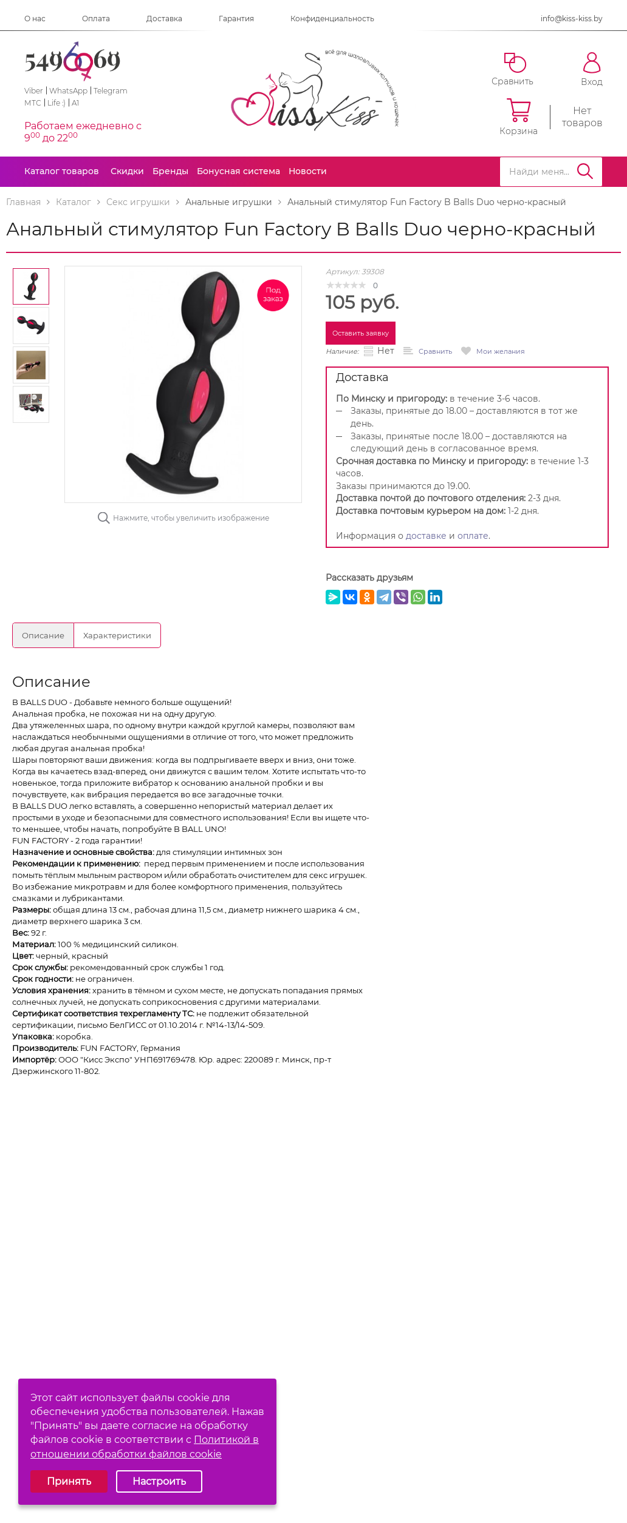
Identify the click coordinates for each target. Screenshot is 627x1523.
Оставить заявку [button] (360, 333)
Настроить (159, 1481)
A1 (75, 102)
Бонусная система (238, 171)
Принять (69, 1481)
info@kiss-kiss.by (572, 18)
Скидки (127, 171)
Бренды (170, 171)
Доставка (164, 18)
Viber (33, 90)
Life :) (56, 102)
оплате (472, 535)
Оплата (96, 18)
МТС (32, 102)
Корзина (518, 117)
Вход (592, 69)
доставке (426, 535)
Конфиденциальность (332, 18)
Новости (308, 171)
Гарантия (236, 18)
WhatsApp (68, 90)
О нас (35, 18)
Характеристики (117, 635)
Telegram (111, 90)
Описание (43, 635)
